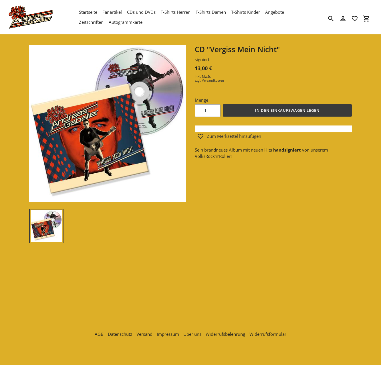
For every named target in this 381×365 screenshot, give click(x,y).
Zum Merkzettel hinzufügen (229, 136)
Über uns (192, 332)
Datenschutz (120, 332)
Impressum (168, 332)
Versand (144, 332)
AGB (99, 332)
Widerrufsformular (267, 332)
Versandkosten (213, 80)
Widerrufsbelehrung (225, 332)
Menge (201, 100)
